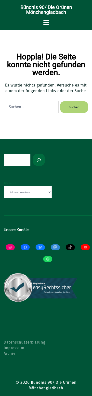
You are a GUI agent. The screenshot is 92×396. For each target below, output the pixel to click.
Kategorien (10, 183)
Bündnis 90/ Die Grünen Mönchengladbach (46, 9)
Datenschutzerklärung (25, 342)
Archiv (9, 353)
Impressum (14, 347)
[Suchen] (39, 160)
